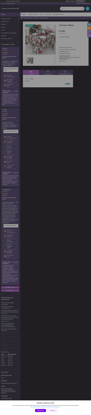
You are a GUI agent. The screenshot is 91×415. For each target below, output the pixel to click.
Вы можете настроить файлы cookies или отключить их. (45, 407)
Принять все (40, 410)
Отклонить (52, 410)
